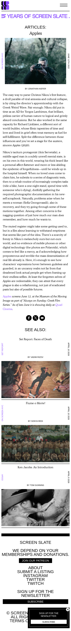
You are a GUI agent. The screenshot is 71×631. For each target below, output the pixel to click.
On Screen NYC (2, 61)
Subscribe (48, 622)
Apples (7, 296)
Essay (2, 477)
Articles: (35, 27)
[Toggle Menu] (64, 5)
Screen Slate (35, 542)
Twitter (35, 579)
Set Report (2, 349)
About (35, 567)
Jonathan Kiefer (37, 89)
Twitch (35, 583)
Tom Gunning (37, 485)
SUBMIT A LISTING (35, 571)
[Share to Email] (42, 318)
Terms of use (25, 620)
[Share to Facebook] (29, 318)
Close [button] (67, 609)
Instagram (35, 575)
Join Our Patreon (35, 560)
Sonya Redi (37, 421)
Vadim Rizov (37, 357)
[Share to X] (35, 318)
